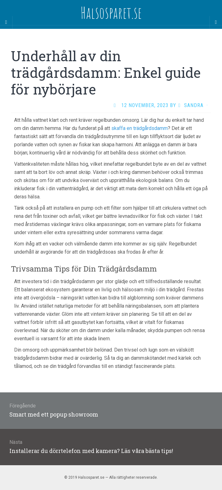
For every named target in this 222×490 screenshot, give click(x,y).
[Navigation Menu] (215, 22)
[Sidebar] (6, 22)
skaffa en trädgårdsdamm (139, 128)
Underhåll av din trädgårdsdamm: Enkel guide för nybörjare (106, 72)
